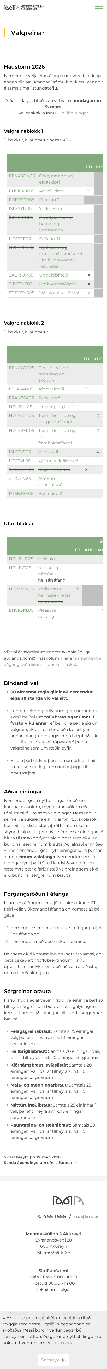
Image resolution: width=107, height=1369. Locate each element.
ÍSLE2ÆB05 (21, 217)
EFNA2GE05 (21, 367)
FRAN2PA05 (21, 397)
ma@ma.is (86, 1216)
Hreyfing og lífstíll (56, 406)
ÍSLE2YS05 (20, 451)
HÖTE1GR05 (21, 415)
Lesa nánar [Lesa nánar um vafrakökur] (63, 1342)
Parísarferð (49, 397)
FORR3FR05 (21, 199)
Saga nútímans (54, 469)
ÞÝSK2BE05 (21, 493)
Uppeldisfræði (53, 275)
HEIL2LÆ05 (21, 558)
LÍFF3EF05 (20, 238)
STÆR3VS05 (21, 292)
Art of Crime (51, 190)
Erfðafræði (49, 238)
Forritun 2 (49, 199)
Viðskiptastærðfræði (59, 292)
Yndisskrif (48, 451)
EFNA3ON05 (22, 175)
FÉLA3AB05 (21, 389)
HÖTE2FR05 (21, 430)
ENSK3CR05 (21, 190)
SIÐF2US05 (20, 283)
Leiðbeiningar (74, 113)
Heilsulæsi (49, 558)
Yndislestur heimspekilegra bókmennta (54, 595)
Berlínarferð (50, 493)
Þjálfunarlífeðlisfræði (58, 460)
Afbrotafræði (51, 389)
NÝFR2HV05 (21, 247)
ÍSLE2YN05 (20, 208)
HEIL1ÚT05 (20, 567)
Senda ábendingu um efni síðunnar (38, 1162)
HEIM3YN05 (21, 588)
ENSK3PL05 (21, 610)
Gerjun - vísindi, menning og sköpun (54, 374)
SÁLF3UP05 (21, 275)
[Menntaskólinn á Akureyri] (24, 6)
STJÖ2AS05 (20, 478)
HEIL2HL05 (20, 406)
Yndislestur (50, 208)
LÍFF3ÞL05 (20, 460)
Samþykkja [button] (53, 1360)
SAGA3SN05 (21, 469)
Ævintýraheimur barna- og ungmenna (56, 223)
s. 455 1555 (52, 1216)
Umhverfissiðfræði (58, 283)
